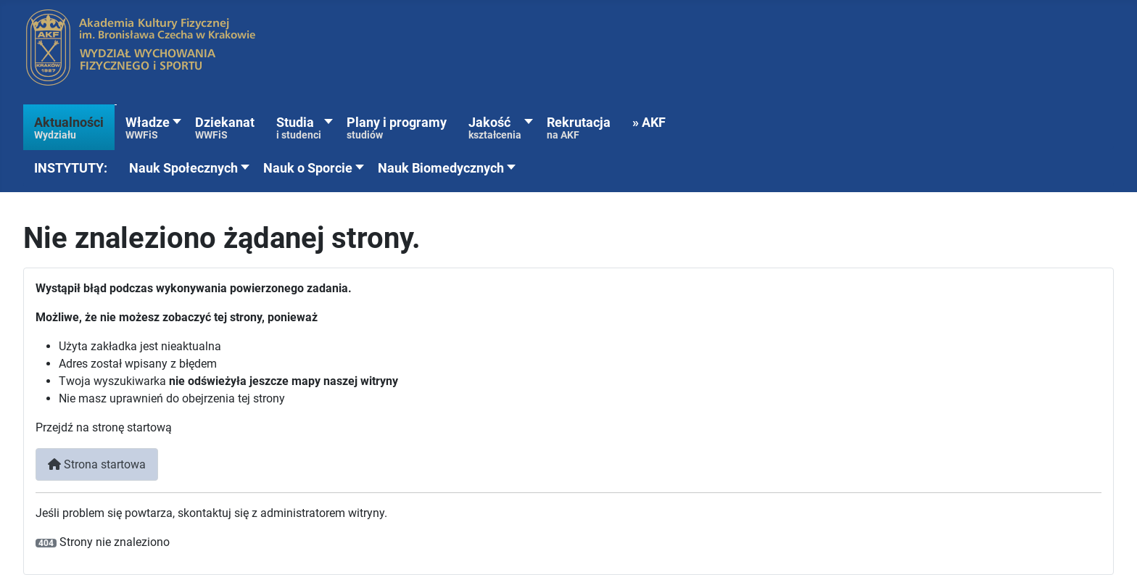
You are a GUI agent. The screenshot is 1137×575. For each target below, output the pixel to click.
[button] (70, 168)
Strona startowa (97, 464)
